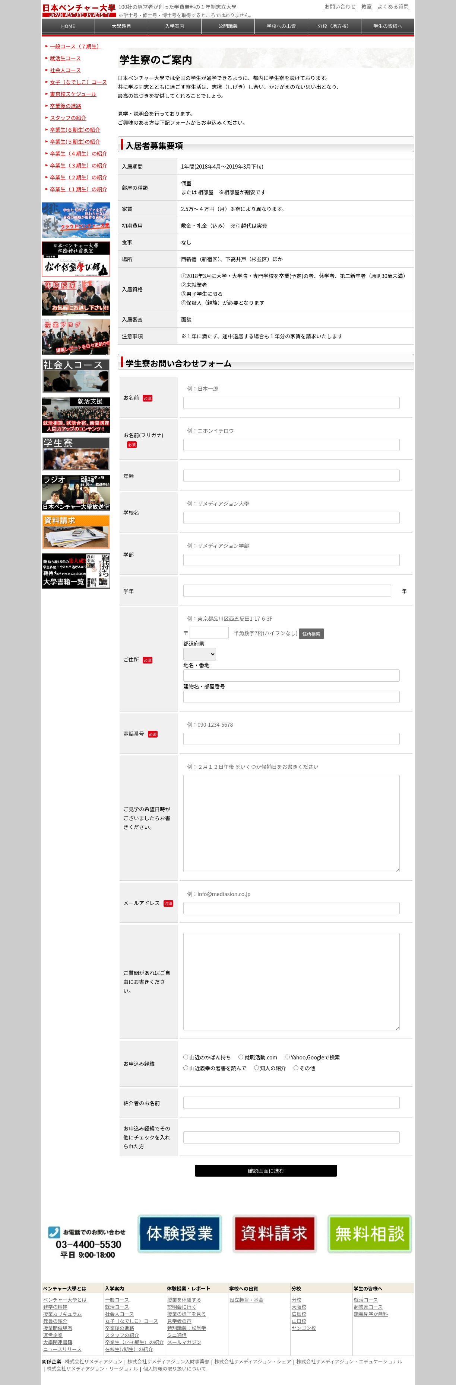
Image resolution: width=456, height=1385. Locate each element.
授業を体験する (184, 1299)
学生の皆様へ (387, 25)
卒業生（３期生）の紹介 (78, 165)
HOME (68, 25)
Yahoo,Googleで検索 (312, 1057)
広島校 (299, 1313)
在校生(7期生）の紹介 (129, 1349)
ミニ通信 (177, 1334)
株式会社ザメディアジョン (94, 1361)
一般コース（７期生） (76, 46)
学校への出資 (281, 25)
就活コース (117, 1306)
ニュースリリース (62, 1349)
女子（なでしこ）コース (78, 82)
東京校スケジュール (73, 93)
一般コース (117, 1299)
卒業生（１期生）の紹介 (78, 189)
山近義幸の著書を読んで (214, 1068)
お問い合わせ (340, 6)
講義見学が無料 (371, 1313)
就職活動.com (257, 1057)
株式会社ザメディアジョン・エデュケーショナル (349, 1361)
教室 (366, 6)
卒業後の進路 (65, 105)
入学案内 (174, 25)
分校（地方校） (334, 25)
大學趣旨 (121, 25)
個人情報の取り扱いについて (174, 1368)
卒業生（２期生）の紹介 (78, 177)
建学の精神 (55, 1306)
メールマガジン (184, 1342)
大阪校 (299, 1306)
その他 (304, 1068)
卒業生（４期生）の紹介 (78, 153)
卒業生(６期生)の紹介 (75, 129)
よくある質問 (393, 6)
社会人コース (65, 70)
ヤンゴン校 (304, 1327)
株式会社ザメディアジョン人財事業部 (168, 1361)
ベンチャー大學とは (65, 1299)
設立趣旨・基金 (246, 1299)
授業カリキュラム (62, 1313)
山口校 (299, 1320)
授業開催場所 (57, 1327)
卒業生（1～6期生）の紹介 (134, 1342)
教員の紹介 (55, 1320)
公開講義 (228, 25)
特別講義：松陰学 (186, 1327)
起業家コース (368, 1306)
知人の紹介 (270, 1068)
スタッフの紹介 (68, 117)
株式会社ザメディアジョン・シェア (252, 1361)
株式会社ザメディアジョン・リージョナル (92, 1368)
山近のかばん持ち (207, 1057)
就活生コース (65, 58)
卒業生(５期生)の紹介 (75, 141)
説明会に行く (181, 1306)
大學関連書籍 (57, 1342)
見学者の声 (179, 1320)
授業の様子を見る (186, 1313)
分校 (296, 1299)
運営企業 (53, 1334)
